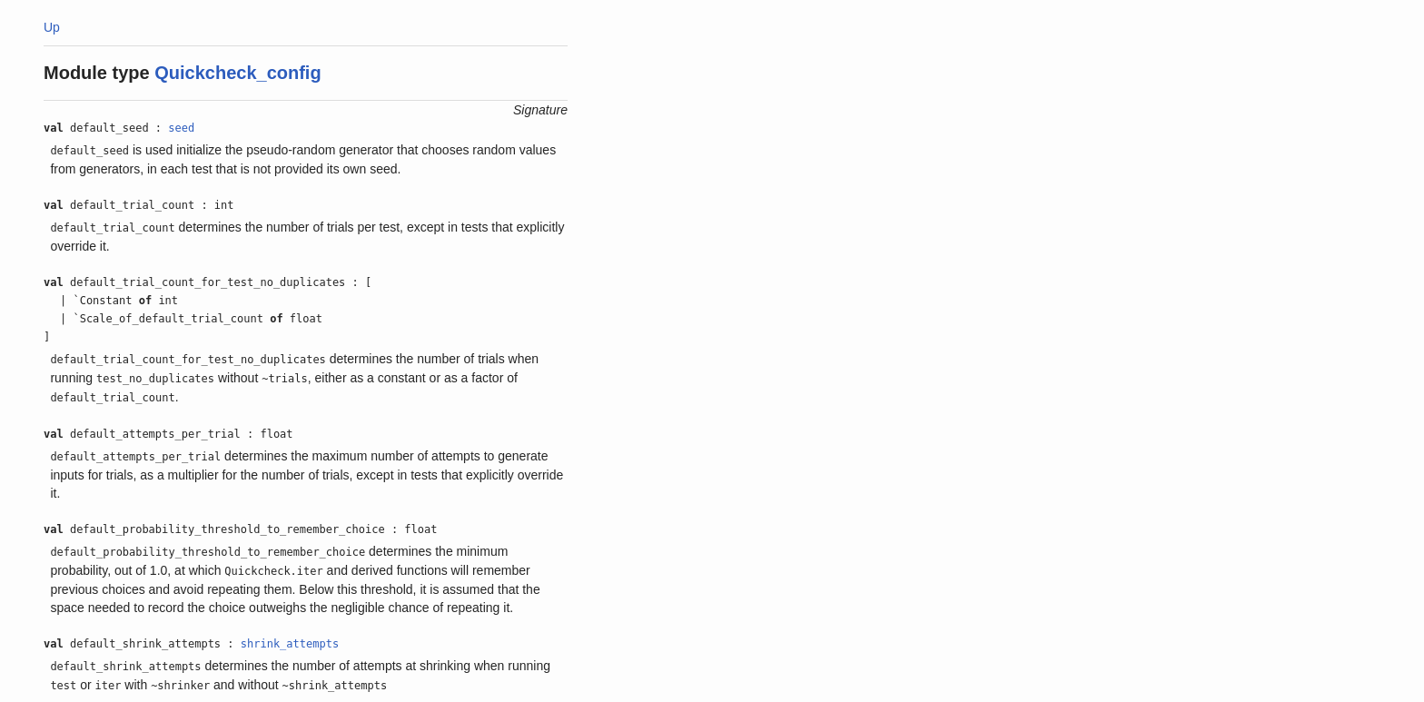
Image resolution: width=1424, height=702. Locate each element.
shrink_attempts (290, 644)
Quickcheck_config (237, 73)
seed (181, 128)
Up (52, 27)
